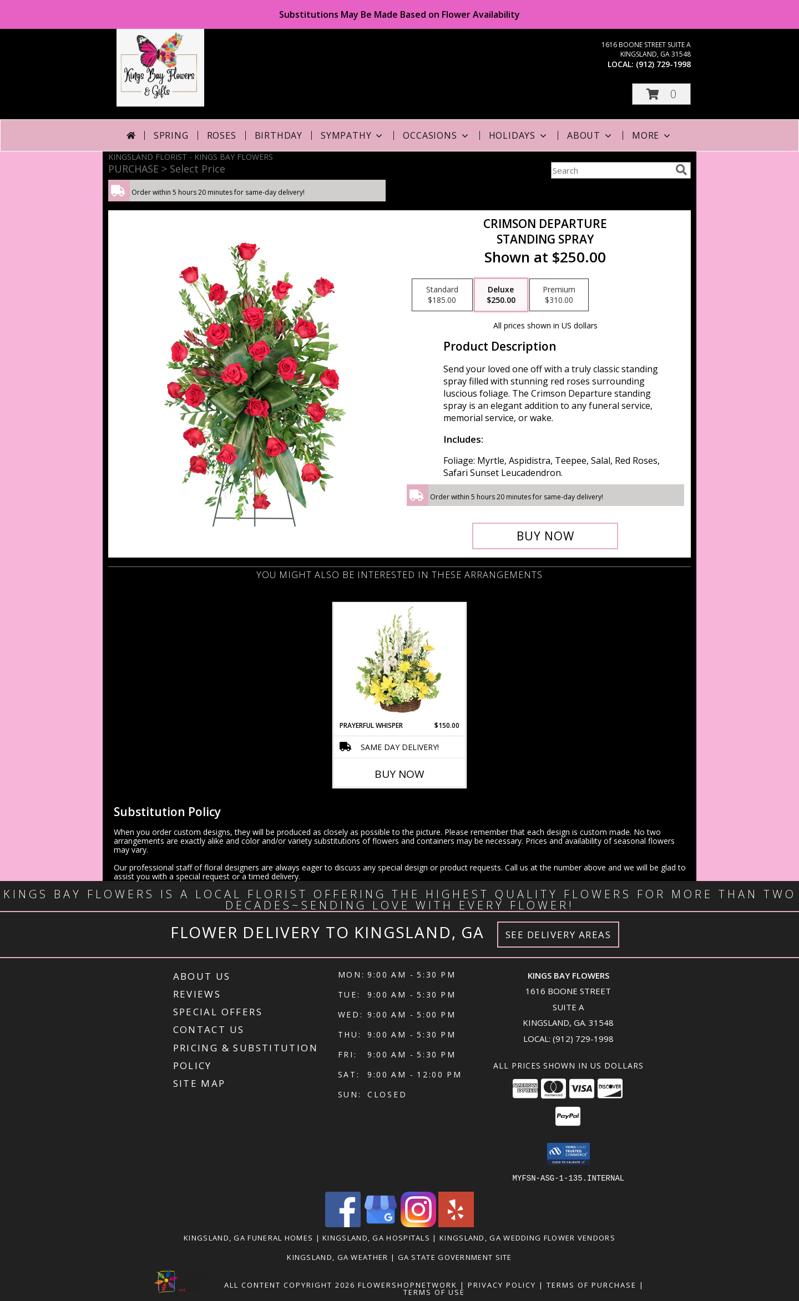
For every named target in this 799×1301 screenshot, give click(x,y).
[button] (661, 94)
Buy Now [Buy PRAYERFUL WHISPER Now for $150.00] (399, 774)
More (652, 135)
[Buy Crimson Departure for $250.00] (545, 536)
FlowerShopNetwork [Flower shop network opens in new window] (407, 1284)
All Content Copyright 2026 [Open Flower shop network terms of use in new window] (289, 1284)
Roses (221, 135)
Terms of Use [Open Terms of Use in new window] (434, 1292)
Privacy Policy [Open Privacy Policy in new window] (502, 1284)
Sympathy (353, 135)
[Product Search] (611, 170)
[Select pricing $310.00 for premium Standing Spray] (559, 295)
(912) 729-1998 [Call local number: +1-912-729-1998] (663, 64)
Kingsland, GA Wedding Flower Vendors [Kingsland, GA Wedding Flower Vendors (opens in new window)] (527, 1237)
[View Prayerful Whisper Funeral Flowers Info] (399, 662)
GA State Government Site (455, 1257)
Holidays (519, 135)
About (590, 135)
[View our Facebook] (343, 1223)
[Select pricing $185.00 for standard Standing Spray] (442, 295)
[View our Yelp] (456, 1223)
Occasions (436, 135)
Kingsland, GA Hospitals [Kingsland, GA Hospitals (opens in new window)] (376, 1237)
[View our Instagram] (418, 1223)
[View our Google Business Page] (380, 1223)
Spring (171, 135)
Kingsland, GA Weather (337, 1257)
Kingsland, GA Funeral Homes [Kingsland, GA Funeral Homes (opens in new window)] (248, 1237)
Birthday (278, 135)
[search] (681, 170)
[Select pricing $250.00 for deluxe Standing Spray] (501, 295)
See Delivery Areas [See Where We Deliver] (558, 934)
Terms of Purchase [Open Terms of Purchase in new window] (591, 1284)
